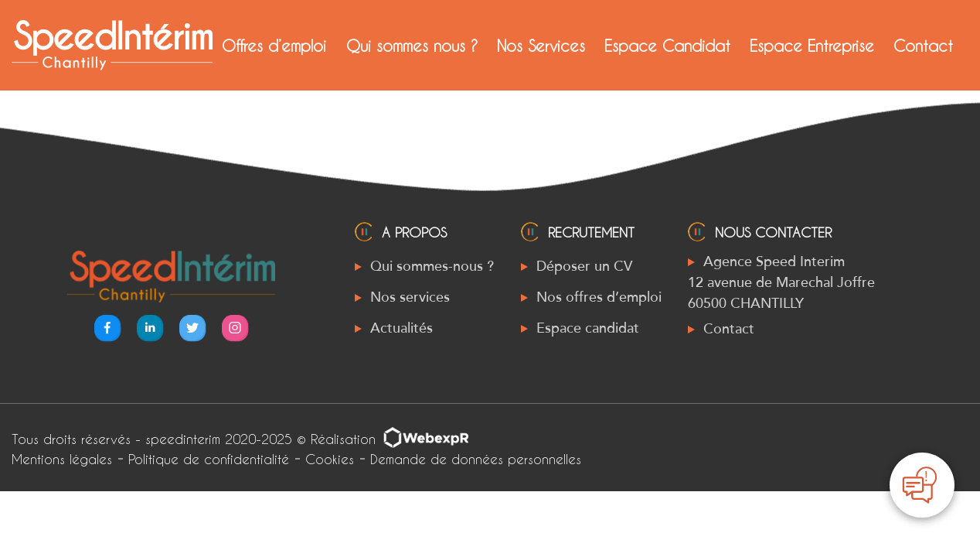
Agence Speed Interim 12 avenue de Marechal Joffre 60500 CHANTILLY (781, 282)
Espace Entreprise (812, 45)
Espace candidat (587, 328)
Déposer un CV (584, 266)
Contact (923, 45)
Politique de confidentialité (208, 458)
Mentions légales (62, 458)
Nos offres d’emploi (599, 297)
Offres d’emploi (274, 45)
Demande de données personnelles (475, 458)
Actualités (401, 328)
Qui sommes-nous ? (432, 266)
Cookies (329, 458)
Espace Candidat (667, 45)
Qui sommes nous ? (412, 45)
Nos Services (541, 45)
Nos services (410, 297)
